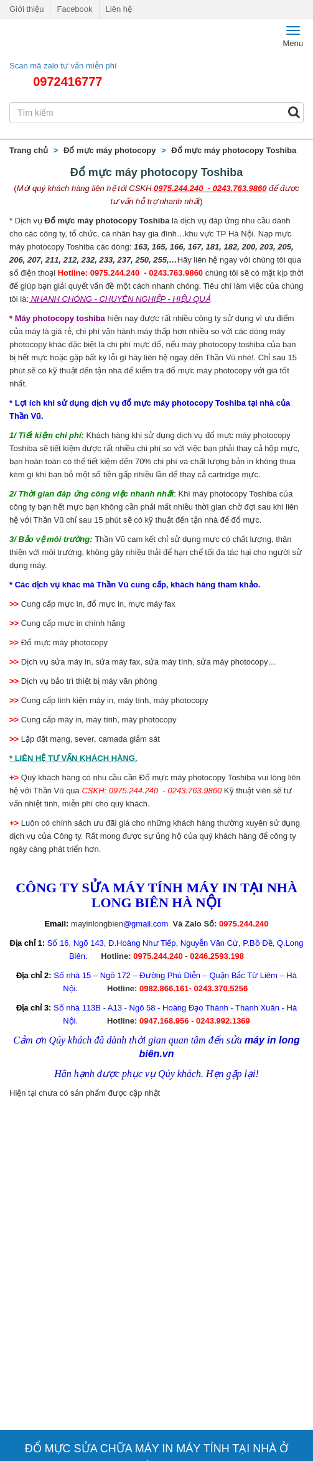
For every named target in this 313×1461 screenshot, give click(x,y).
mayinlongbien (97, 923)
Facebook (74, 9)
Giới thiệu (26, 9)
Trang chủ (28, 150)
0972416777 (67, 81)
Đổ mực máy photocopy (109, 150)
